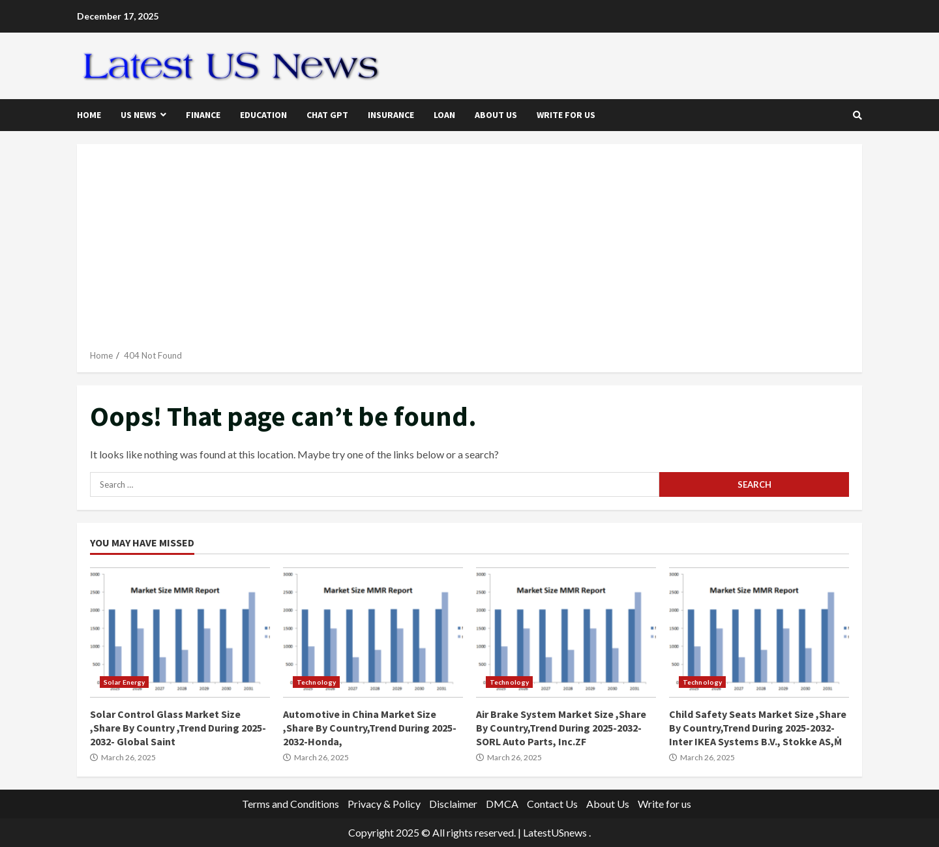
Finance (203, 115)
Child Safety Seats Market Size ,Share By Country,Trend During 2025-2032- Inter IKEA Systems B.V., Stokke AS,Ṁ (759, 632)
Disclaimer (453, 803)
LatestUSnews (555, 832)
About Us (496, 115)
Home (89, 115)
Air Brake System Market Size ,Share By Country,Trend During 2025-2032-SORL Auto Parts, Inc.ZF (566, 632)
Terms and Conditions (290, 803)
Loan (444, 115)
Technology (316, 682)
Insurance (391, 115)
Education (263, 115)
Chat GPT (327, 115)
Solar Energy (124, 682)
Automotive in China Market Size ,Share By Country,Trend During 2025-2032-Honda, (373, 632)
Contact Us (552, 803)
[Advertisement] (469, 251)
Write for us (566, 115)
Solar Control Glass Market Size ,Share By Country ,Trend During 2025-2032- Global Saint (180, 632)
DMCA (502, 803)
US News (138, 115)
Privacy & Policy (384, 803)
